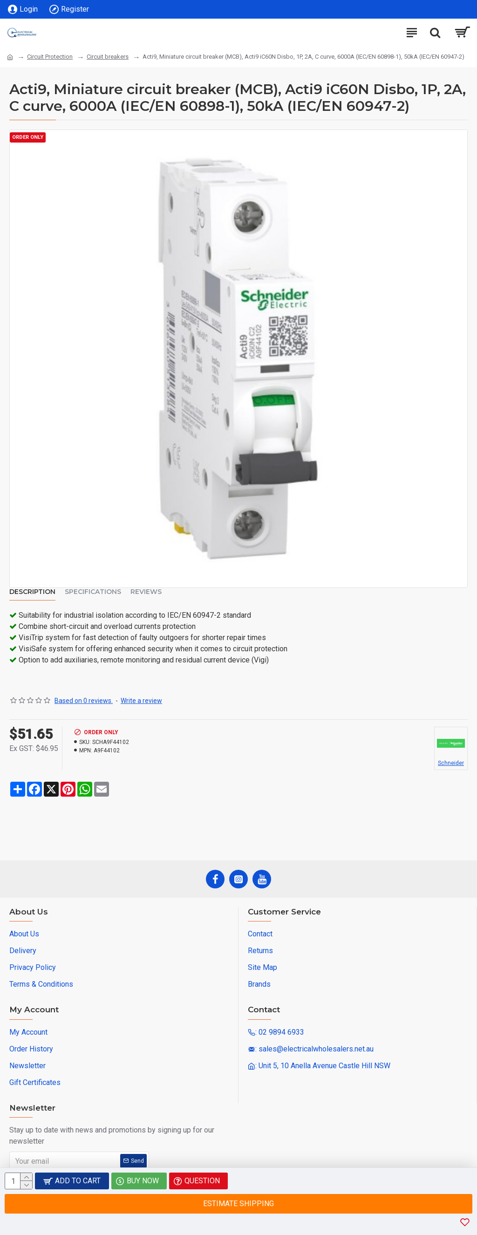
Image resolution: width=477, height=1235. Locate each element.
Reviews (146, 592)
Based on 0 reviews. (84, 700)
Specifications (93, 592)
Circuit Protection (50, 56)
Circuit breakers (108, 56)
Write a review (141, 700)
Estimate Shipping (238, 1203)
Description (32, 592)
